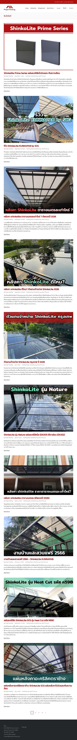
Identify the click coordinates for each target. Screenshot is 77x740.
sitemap (24, 718)
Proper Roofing (49, 737)
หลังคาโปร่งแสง (42, 75)
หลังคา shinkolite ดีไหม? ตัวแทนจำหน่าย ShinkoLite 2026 (31, 285)
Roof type (28, 75)
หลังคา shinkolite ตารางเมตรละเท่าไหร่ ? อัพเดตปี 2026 (30, 213)
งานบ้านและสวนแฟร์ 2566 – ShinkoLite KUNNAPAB (28, 552)
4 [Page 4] (42, 704)
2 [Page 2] (35, 704)
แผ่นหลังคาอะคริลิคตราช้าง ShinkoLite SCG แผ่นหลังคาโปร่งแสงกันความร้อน (38, 678)
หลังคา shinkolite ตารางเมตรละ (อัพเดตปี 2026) (26, 491)
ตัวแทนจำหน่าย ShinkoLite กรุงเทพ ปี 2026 (24, 357)
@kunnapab (70, 2)
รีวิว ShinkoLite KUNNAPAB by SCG (21, 144)
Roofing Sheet (30, 147)
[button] (45, 704)
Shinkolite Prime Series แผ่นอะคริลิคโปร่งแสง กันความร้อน (32, 72)
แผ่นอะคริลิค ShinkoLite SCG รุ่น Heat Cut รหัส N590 (29, 612)
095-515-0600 (59, 2)
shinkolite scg (34, 75)
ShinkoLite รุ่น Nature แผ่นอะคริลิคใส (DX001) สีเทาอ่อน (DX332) (34, 429)
